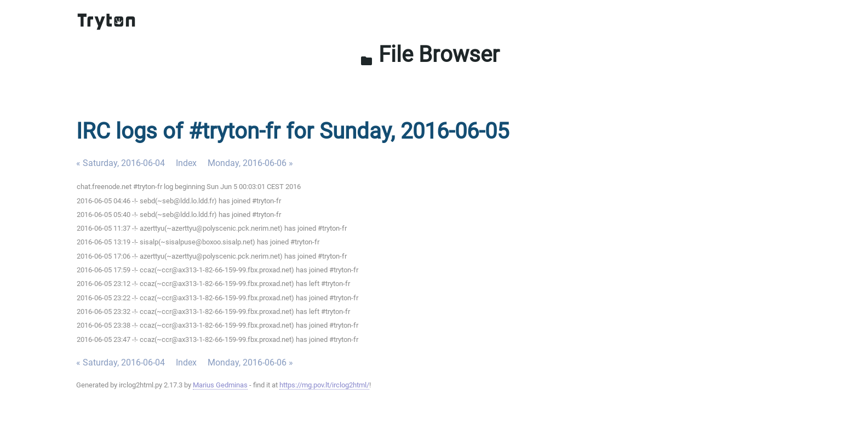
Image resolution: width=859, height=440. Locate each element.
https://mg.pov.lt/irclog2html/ (324, 385)
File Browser (430, 54)
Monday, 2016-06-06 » (250, 163)
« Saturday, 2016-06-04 (120, 163)
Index (186, 163)
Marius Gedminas (220, 385)
